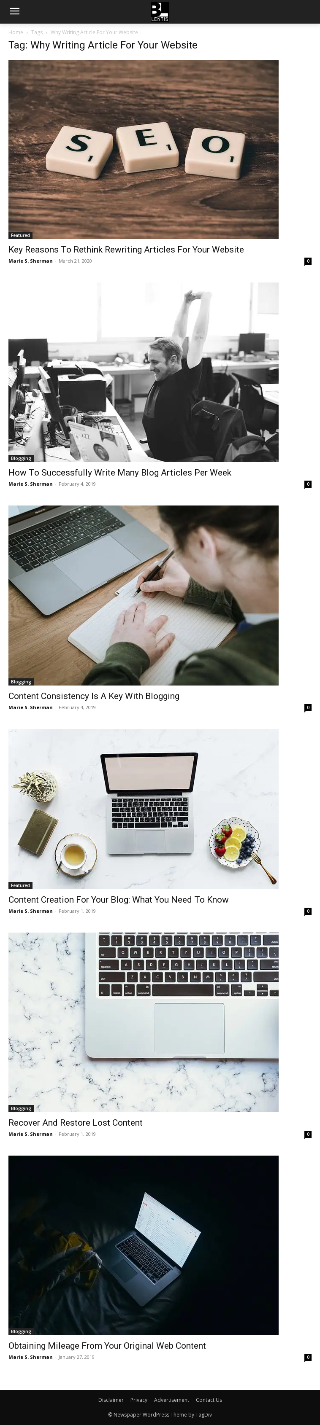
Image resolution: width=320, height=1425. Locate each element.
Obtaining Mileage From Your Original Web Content (107, 1346)
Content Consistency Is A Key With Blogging (93, 696)
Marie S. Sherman (30, 261)
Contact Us (209, 1399)
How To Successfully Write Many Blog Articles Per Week (119, 473)
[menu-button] (14, 12)
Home (15, 32)
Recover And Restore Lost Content (75, 1123)
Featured (20, 235)
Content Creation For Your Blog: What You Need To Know (118, 900)
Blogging (21, 458)
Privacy (138, 1399)
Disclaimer (111, 1399)
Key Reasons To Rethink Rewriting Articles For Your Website (126, 250)
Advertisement (171, 1399)
